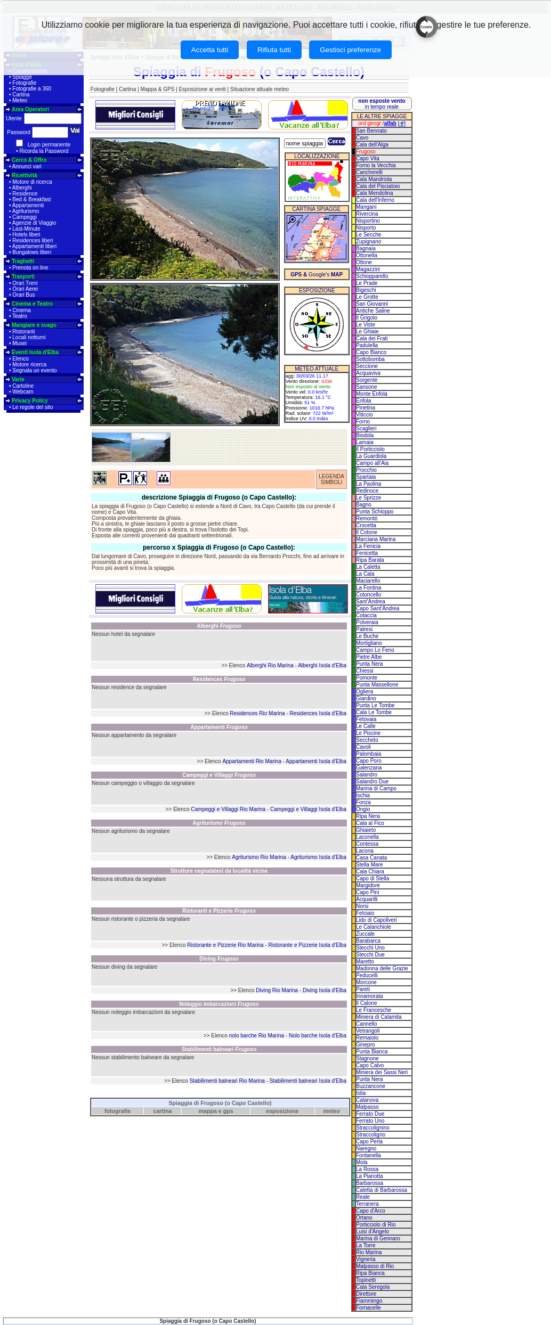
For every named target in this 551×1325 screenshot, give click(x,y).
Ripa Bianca (370, 1273)
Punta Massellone (377, 685)
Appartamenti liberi (34, 246)
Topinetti (366, 1280)
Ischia (363, 795)
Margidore (368, 885)
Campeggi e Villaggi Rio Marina (228, 809)
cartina (162, 1111)
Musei (19, 343)
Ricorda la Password (44, 151)
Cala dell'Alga (372, 145)
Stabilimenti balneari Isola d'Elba (308, 1081)
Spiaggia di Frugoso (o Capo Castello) (219, 1103)
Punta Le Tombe (375, 705)
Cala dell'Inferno (375, 200)
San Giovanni (372, 304)
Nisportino (368, 221)
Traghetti (23, 261)
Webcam (22, 392)
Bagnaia (366, 248)
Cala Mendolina (374, 193)
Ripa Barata (370, 560)
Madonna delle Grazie (382, 968)
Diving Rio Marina (277, 990)
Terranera (367, 1204)
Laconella (367, 837)
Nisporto (366, 228)
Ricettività (24, 175)
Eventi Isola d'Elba (35, 352)
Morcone (366, 982)
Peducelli (367, 975)
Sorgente (367, 380)
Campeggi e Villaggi (219, 775)
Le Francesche (373, 1010)
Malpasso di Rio (375, 1266)
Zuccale (365, 934)
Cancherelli (369, 172)
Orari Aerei (25, 289)
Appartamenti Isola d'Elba (316, 761)
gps (228, 1111)
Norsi (362, 906)
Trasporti (23, 277)
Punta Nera (369, 664)
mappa (208, 1111)
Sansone (366, 387)
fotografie (117, 1111)
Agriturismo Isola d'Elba (318, 857)
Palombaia (368, 754)
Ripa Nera (368, 816)
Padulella (367, 345)
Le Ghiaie (367, 331)
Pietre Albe (369, 657)
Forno (363, 421)
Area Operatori (30, 109)
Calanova (367, 1100)
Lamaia (365, 442)
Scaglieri (366, 428)
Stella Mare (369, 865)
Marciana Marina (375, 539)
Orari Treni (24, 283)
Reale (363, 1197)
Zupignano (368, 241)
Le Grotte (367, 297)
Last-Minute (26, 229)
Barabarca (368, 941)
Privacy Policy (30, 401)
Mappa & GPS (157, 89)
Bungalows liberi (31, 252)
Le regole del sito (32, 407)
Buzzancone (370, 1086)
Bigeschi (366, 290)
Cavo (362, 138)
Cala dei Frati (371, 338)
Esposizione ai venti (202, 89)
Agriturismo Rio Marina (259, 857)
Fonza (363, 802)
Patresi (364, 629)
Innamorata (369, 996)
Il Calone (366, 1003)
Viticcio (364, 415)
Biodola (365, 435)
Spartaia (366, 477)
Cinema (21, 310)
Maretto (365, 961)
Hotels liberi (26, 235)
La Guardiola (371, 456)
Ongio (363, 809)
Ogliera (364, 691)
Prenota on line (30, 268)
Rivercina (367, 214)
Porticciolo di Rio (375, 1225)
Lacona (365, 851)
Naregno (366, 1148)
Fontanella (368, 1155)
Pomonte (366, 678)
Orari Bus (23, 295)
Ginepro (365, 1045)
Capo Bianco (371, 352)
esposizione (282, 1111)
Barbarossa (369, 1183)
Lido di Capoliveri (376, 920)
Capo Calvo (370, 1065)
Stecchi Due (370, 955)
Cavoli (363, 747)
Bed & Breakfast (31, 199)
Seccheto (367, 740)
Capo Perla (369, 1141)
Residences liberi (32, 240)
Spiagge (22, 77)
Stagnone (367, 1058)
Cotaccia (366, 615)
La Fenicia (368, 546)
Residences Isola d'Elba (318, 713)
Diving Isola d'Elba (324, 990)
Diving (218, 959)
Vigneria (366, 1259)
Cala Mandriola (374, 179)
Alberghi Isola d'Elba (322, 665)
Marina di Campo (376, 788)
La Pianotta (369, 1176)
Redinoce (367, 491)
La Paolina (368, 484)
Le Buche (367, 636)
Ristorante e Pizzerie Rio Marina (225, 945)
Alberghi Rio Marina (270, 665)
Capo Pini (367, 892)
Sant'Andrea (370, 601)
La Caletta (368, 567)
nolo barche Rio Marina (256, 1035)
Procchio (366, 470)
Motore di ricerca (32, 182)
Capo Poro (369, 761)
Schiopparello (372, 276)
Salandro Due (372, 781)
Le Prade (367, 283)
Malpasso (367, 1107)
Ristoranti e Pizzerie (219, 911)
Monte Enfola (371, 394)
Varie (18, 379)
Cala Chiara (370, 871)
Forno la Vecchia (376, 165)
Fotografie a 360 (31, 89)
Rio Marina (369, 1252)
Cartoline (23, 386)
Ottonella (366, 255)
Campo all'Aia (372, 463)
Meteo (19, 100)
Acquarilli (367, 899)
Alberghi (22, 188)
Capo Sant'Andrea (377, 608)
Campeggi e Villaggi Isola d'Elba (308, 809)
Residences (219, 679)
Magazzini (368, 269)
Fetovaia (366, 719)
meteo (331, 1111)
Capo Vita (367, 158)
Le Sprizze (368, 498)
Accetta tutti (210, 50)
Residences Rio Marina (257, 713)
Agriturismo (25, 211)
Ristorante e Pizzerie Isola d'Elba (307, 945)
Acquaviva (368, 373)
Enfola (363, 401)
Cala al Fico (370, 823)
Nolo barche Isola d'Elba (317, 1035)
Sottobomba (370, 359)
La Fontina (368, 588)
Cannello (366, 1024)
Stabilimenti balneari (219, 1049)
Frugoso (366, 151)
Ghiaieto (366, 830)
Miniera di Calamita (379, 1017)
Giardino (366, 698)
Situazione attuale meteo (259, 89)
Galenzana (369, 768)
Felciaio (365, 913)
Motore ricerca (29, 364)
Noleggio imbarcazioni (218, 1004)
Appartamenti (28, 205)
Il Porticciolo (370, 449)
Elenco (20, 359)
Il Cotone (366, 532)
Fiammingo (369, 1301)
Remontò (367, 518)
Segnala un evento (34, 370)
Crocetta (366, 525)
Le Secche (368, 235)
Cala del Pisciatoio (378, 186)
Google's (316, 274)
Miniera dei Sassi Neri (382, 1072)
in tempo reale (381, 104)
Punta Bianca (372, 1051)
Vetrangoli (367, 1031)
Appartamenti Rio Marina (251, 761)
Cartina (20, 94)
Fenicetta (367, 553)
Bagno (363, 505)
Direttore (366, 1294)
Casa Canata (371, 858)
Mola (362, 1162)
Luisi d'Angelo (372, 1231)
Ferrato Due (370, 1114)
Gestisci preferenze (350, 50)
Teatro (19, 316)
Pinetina (365, 408)
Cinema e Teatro (32, 304)
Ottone (364, 262)
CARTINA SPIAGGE (316, 209)
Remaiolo (367, 1038)
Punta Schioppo (375, 511)
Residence (24, 194)
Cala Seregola (373, 1287)
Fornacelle (368, 1308)
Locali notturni (28, 337)
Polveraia (367, 622)
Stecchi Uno (370, 948)
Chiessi (365, 671)
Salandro (366, 775)
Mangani (366, 207)
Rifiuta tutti (274, 50)
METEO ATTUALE (316, 369)
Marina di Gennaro (378, 1238)
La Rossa (367, 1169)
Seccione (367, 366)
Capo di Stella (372, 878)
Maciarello (368, 581)
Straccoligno (370, 1135)
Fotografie (24, 83)
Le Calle (366, 726)
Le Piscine (368, 733)
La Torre (366, 1245)
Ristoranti (23, 331)
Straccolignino (373, 1128)
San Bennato (371, 131)
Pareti (363, 989)
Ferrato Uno (370, 1121)
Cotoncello (368, 595)
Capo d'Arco (370, 1211)
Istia (361, 1093)
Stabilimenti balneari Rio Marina (227, 1081)
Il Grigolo (366, 318)
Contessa (367, 844)
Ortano (364, 1218)
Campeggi (24, 217)
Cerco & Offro (29, 160)
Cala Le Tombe (374, 712)
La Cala (365, 574)
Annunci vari (27, 166)
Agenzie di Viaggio (34, 223)
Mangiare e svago (34, 325)
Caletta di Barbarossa (381, 1190)
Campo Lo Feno (375, 650)
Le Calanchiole (373, 927)
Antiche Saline (373, 311)
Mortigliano (369, 643)
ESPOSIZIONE (317, 290)
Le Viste (365, 325)
